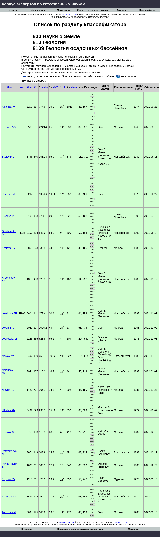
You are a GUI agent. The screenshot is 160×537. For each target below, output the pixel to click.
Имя (9, 87)
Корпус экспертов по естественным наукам (43, 4)
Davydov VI (8, 194)
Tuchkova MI (9, 512)
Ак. (22, 87)
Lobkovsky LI (9, 338)
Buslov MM (8, 156)
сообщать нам (69, 14)
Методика (133, 529)
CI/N (45, 87)
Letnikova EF (9, 313)
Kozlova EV (8, 248)
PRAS (22, 232)
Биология (122, 10)
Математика (63, 10)
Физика (13, 10)
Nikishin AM (8, 410)
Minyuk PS (8, 390)
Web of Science (67, 522)
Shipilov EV (8, 479)
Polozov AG (8, 432)
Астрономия (38, 10)
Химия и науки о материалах (92, 10)
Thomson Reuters (121, 522)
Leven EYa (8, 327)
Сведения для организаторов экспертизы (80, 529)
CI (29, 87)
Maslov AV (8, 356)
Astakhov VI (8, 106)
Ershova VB (8, 216)
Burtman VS (9, 127)
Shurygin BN (9, 496)
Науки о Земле (147, 10)
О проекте (26, 529)
